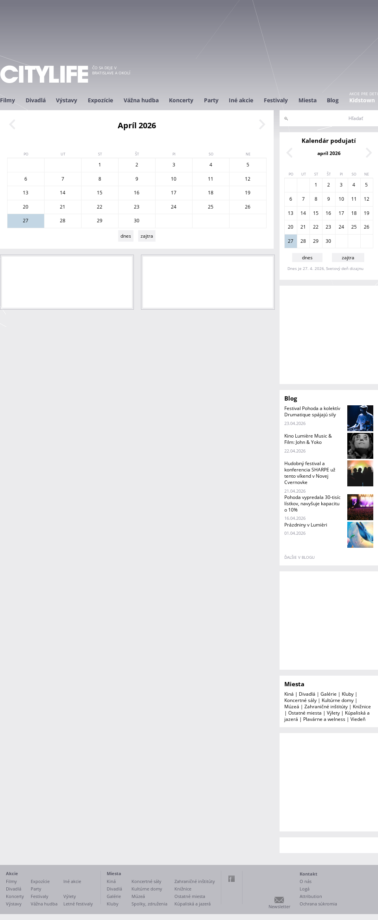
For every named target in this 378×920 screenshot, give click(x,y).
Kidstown (362, 100)
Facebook (231, 879)
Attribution (311, 896)
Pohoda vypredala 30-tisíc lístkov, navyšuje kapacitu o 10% (312, 503)
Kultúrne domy (338, 700)
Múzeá (291, 706)
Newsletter (279, 906)
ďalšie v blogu (299, 557)
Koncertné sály (300, 700)
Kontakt (308, 874)
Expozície (100, 100)
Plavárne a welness (324, 719)
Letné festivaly (78, 904)
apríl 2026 (329, 153)
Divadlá (36, 100)
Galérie (329, 694)
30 (136, 220)
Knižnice (362, 706)
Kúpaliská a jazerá (192, 904)
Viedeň (357, 719)
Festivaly (276, 100)
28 (62, 220)
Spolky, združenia (149, 904)
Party (211, 100)
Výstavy (66, 100)
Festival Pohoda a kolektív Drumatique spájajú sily (312, 411)
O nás (305, 881)
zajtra (147, 236)
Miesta (307, 100)
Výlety (333, 712)
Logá (304, 889)
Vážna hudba (141, 100)
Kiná (289, 694)
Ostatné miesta (305, 712)
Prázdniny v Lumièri (305, 524)
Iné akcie (241, 100)
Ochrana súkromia (318, 904)
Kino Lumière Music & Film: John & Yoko (308, 438)
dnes (125, 236)
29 (99, 220)
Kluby (348, 694)
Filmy (7, 100)
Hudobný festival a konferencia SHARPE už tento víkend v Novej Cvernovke (309, 473)
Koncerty (181, 100)
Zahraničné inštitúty (326, 706)
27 (25, 220)
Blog (333, 100)
